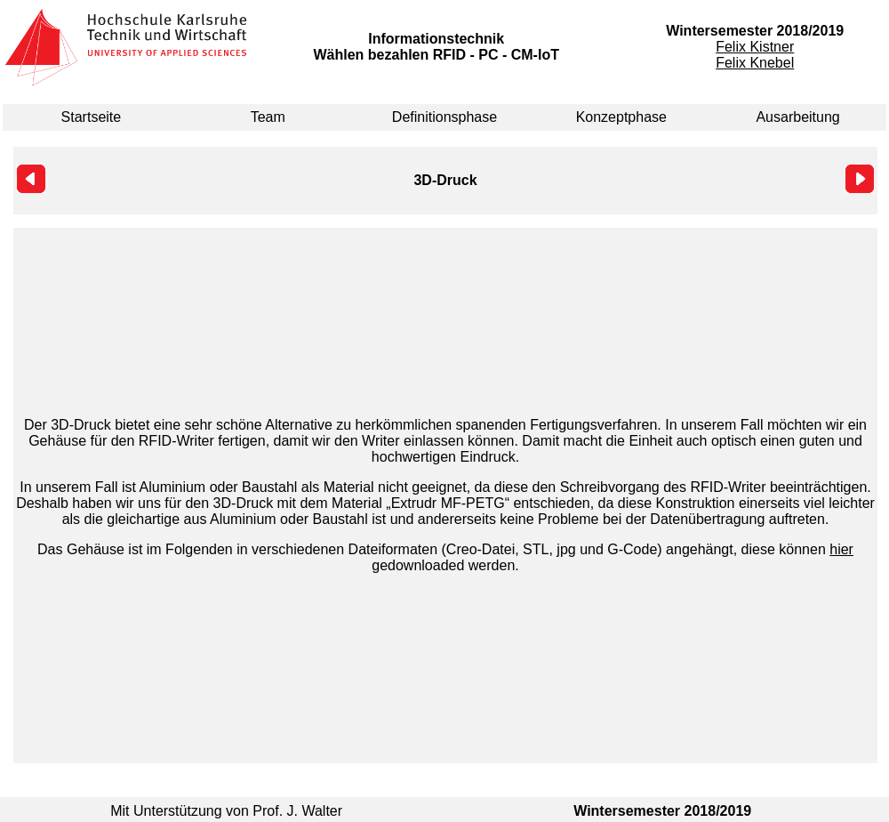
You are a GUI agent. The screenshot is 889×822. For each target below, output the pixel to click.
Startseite (91, 117)
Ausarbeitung (797, 117)
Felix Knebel (755, 62)
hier (841, 549)
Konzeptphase (621, 117)
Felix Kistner (755, 46)
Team (268, 117)
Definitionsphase (444, 117)
